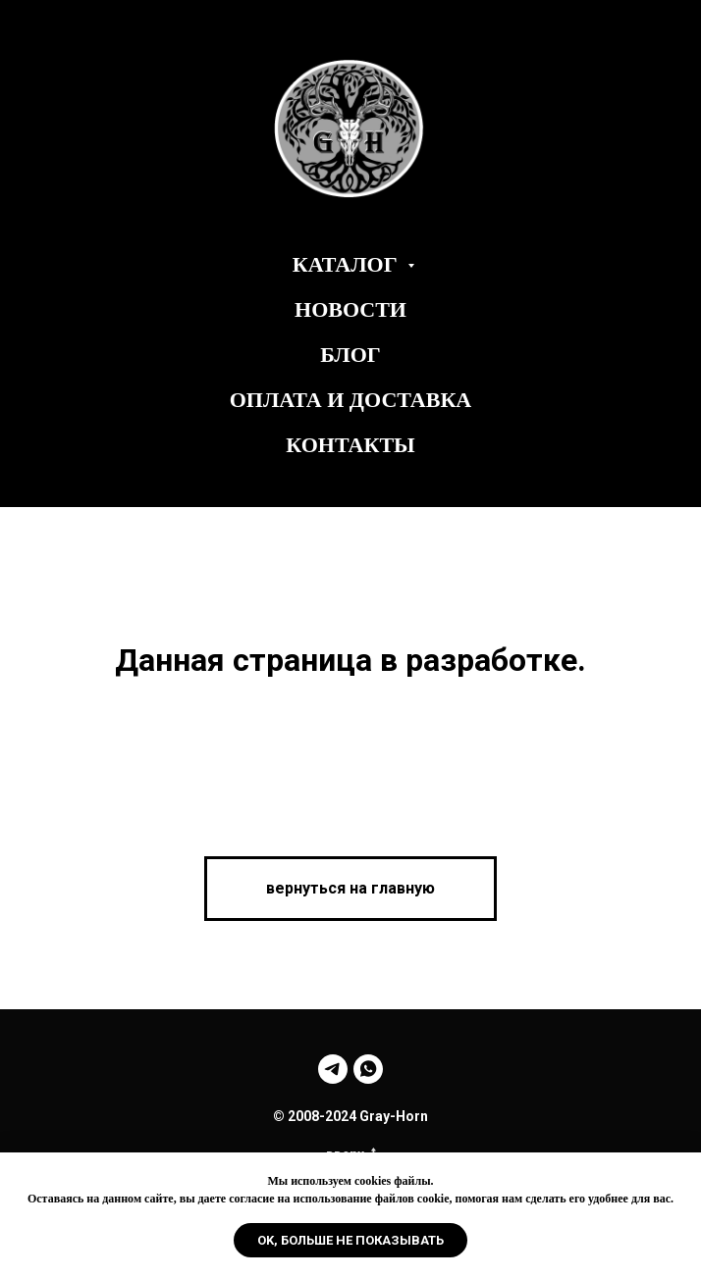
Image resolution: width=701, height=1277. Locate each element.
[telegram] (333, 1069)
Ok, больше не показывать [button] (350, 1240)
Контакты (350, 445)
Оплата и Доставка (351, 399)
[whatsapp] (368, 1069)
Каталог (348, 264)
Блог (350, 354)
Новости (350, 309)
